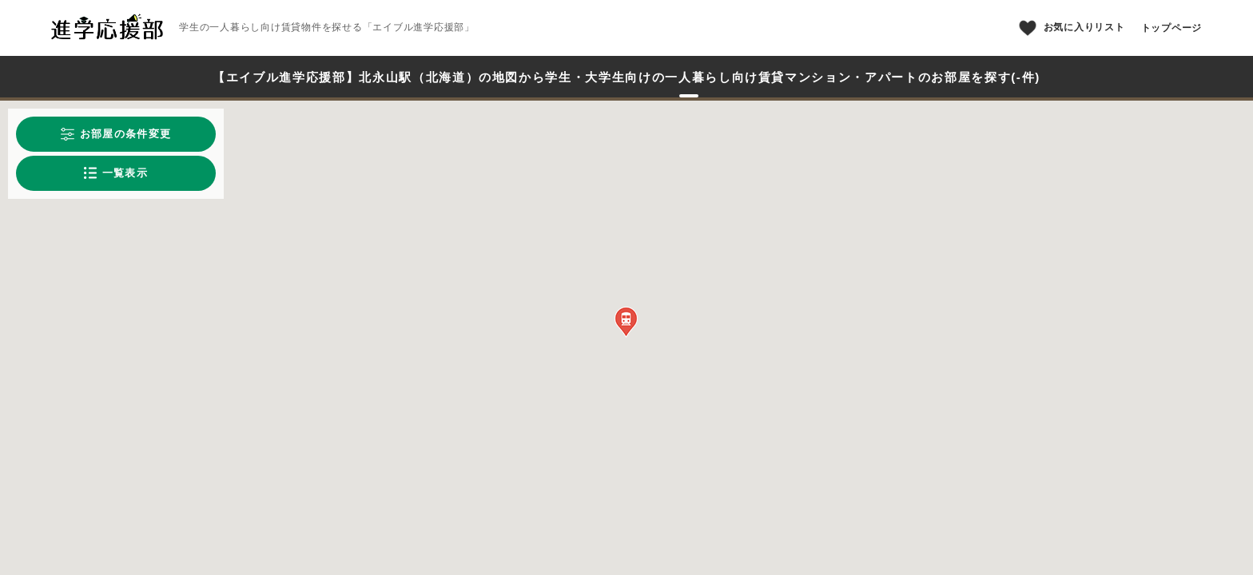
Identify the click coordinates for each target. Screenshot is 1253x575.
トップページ (1172, 28)
